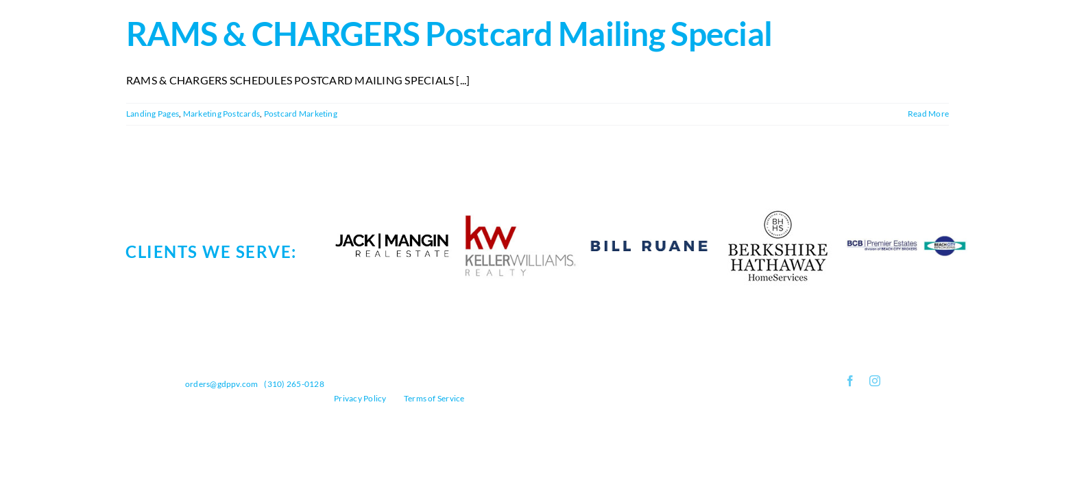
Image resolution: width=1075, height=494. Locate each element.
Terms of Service (434, 398)
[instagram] (874, 380)
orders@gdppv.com (221, 384)
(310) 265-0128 (294, 384)
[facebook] (850, 380)
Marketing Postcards (222, 113)
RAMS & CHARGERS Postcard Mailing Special (449, 33)
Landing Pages (152, 113)
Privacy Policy (360, 398)
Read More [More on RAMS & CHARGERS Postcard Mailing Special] (928, 113)
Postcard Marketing (300, 113)
